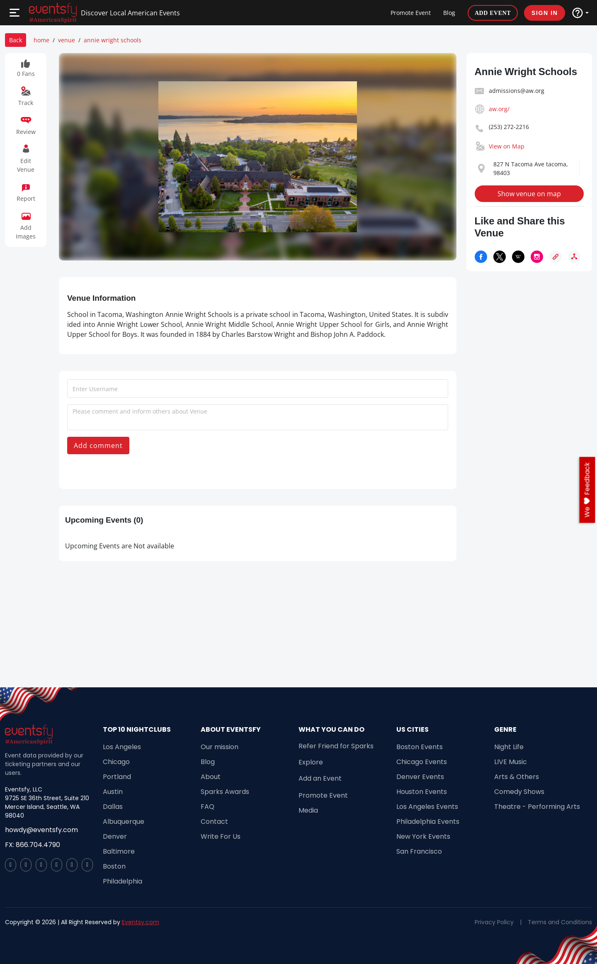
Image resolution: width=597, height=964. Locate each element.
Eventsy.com (140, 922)
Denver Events (420, 776)
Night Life (509, 747)
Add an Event (320, 778)
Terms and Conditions (560, 922)
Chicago (116, 762)
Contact (214, 821)
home (41, 40)
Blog (449, 13)
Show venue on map (529, 193)
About (211, 776)
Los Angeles (122, 747)
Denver (115, 836)
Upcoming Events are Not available (119, 545)
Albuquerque (123, 821)
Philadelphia (122, 881)
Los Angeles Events (427, 806)
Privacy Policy (494, 922)
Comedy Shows (519, 791)
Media (308, 810)
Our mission (219, 747)
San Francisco (419, 851)
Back (15, 40)
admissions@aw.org (516, 91)
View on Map (506, 146)
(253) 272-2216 (509, 127)
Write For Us (220, 836)
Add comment (98, 445)
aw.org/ (499, 109)
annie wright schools (112, 40)
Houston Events (421, 791)
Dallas (113, 806)
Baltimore (119, 851)
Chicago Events (421, 762)
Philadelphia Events (427, 821)
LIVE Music (510, 762)
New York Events (423, 836)
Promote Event (411, 13)
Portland (117, 776)
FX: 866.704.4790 (32, 845)
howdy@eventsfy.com (41, 830)
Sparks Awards (225, 791)
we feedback (587, 490)
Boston (114, 866)
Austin (113, 791)
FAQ (207, 806)
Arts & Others (516, 776)
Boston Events (419, 747)
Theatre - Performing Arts (537, 806)
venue (66, 40)
